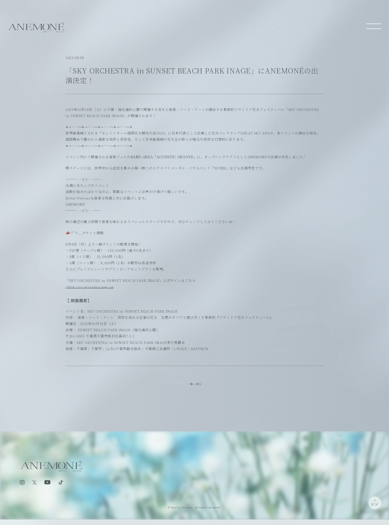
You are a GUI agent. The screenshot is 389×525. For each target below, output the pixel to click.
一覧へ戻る (194, 385)
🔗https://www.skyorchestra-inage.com (102, 286)
